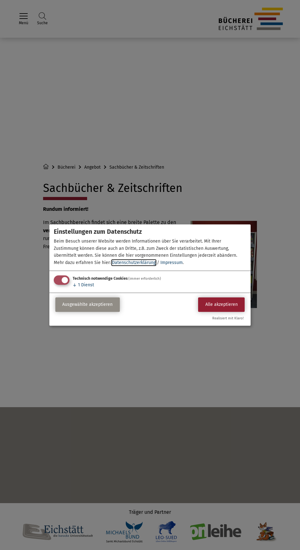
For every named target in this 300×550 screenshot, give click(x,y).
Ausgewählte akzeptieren (87, 304)
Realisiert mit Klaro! (228, 318)
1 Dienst (83, 285)
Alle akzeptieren (221, 304)
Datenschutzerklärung (134, 262)
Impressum (171, 262)
